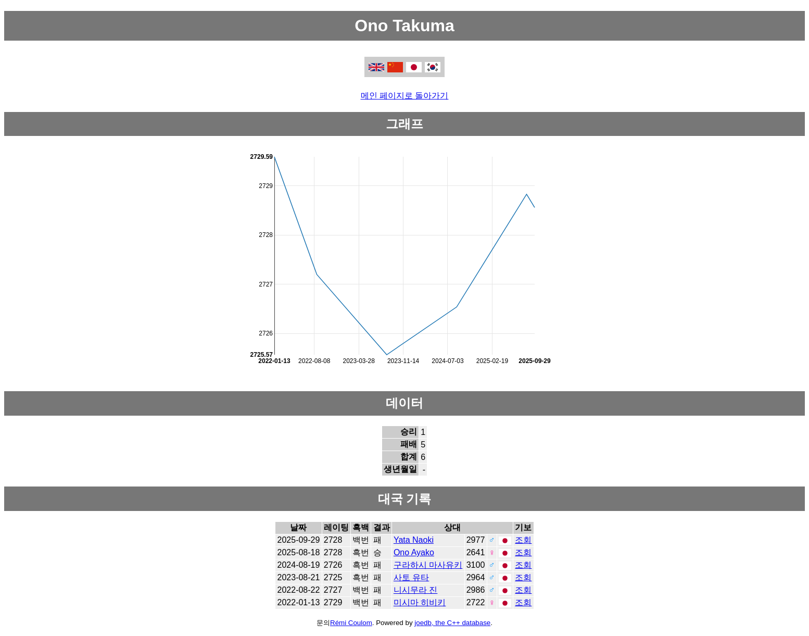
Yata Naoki (414, 539)
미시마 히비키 (420, 602)
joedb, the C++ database (452, 623)
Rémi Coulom (351, 623)
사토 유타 (411, 577)
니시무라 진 (415, 589)
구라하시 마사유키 (428, 564)
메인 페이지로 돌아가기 (405, 95)
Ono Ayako (414, 552)
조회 (523, 539)
